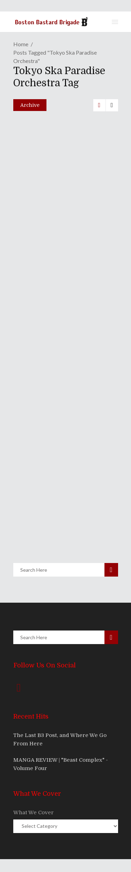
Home (20, 44)
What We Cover (33, 812)
